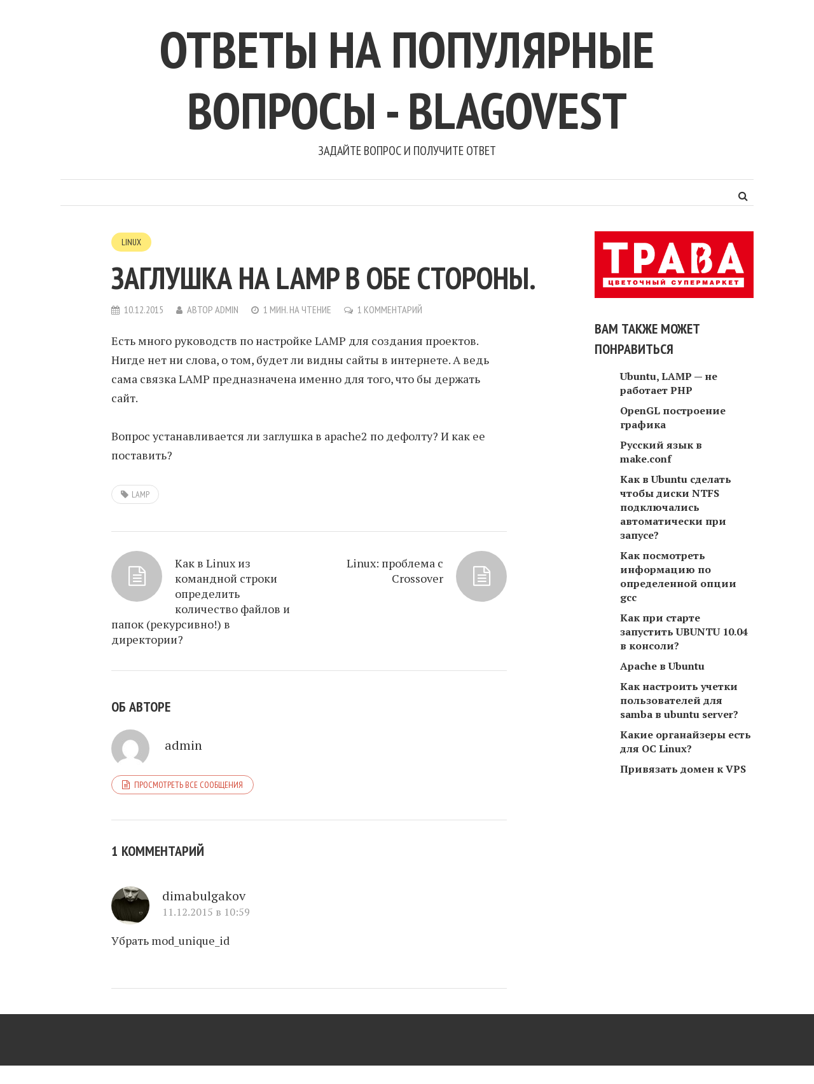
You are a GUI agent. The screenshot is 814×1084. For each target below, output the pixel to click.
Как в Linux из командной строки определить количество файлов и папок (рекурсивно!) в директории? (200, 601)
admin (226, 309)
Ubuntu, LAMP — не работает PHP (668, 383)
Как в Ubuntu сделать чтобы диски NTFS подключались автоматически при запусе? (675, 507)
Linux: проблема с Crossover (395, 570)
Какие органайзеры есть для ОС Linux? (685, 741)
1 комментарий (389, 309)
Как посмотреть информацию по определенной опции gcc (678, 576)
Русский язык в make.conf (661, 452)
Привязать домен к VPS (683, 769)
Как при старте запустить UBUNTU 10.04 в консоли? (684, 632)
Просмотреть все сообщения (188, 784)
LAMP (140, 494)
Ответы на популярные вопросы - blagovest (407, 80)
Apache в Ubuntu (662, 666)
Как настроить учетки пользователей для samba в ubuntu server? (679, 700)
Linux (131, 242)
